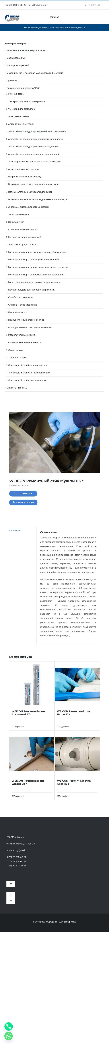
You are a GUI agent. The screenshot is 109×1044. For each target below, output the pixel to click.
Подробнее (19, 727)
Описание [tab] (14, 530)
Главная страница (31, 28)
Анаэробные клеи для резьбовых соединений (33, 146)
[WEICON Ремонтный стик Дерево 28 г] (31, 754)
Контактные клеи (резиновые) (24, 237)
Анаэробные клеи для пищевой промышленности (35, 139)
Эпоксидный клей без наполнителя (27, 365)
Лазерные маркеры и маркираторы (25, 50)
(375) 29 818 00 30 (16, 861)
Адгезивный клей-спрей (21, 124)
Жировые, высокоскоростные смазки (28, 207)
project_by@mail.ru (17, 850)
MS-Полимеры (16, 93)
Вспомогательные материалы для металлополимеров (38, 199)
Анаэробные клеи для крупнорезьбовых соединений (37, 131)
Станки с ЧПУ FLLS (16, 387)
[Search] (85, 5)
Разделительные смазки (21, 335)
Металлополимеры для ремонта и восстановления (36, 274)
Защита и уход (16, 222)
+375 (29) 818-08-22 (15, 5)
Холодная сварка (17, 357)
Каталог (45, 28)
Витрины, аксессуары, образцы (25, 176)
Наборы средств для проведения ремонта (31, 289)
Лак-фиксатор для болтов (22, 244)
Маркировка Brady (16, 58)
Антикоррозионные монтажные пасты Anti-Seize (34, 161)
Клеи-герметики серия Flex (23, 229)
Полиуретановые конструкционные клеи (30, 327)
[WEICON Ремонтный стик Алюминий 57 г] (31, 684)
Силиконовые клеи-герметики (24, 342)
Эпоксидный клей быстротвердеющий (29, 372)
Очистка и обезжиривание (22, 304)
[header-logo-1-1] (12, 15)
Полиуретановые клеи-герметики (26, 319)
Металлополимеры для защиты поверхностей (33, 259)
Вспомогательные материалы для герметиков (33, 184)
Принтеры (12, 80)
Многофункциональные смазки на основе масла (34, 282)
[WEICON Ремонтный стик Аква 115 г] (77, 754)
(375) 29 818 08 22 (16, 857)
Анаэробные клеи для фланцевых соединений (33, 154)
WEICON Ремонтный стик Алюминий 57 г (28, 713)
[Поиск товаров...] (93, 5)
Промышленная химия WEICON (23, 88)
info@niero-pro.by (38, 5)
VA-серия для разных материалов (26, 101)
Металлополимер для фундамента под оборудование (37, 252)
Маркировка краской (17, 65)
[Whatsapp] (8, 1036)
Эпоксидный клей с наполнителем (27, 380)
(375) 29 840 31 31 (16, 865)
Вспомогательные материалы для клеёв (30, 191)
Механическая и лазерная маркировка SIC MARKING (35, 73)
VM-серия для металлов (21, 109)
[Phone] (8, 1026)
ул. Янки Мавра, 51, (20, 843)
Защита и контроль (18, 214)
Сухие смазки (15, 350)
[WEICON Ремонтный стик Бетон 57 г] (77, 684)
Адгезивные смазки (18, 116)
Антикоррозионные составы (23, 169)
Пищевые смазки (17, 312)
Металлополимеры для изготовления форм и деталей (38, 267)
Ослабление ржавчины (20, 297)
